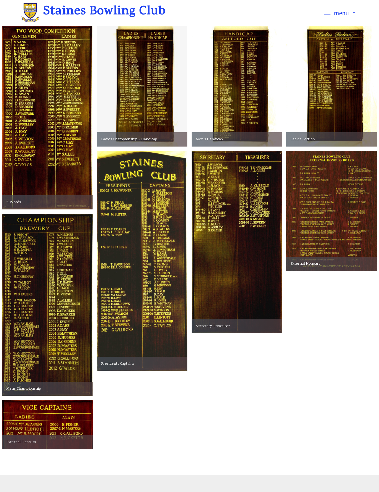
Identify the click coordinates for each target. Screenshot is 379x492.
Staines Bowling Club (106, 12)
